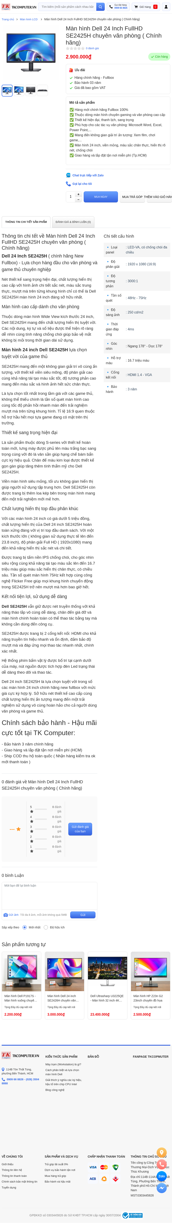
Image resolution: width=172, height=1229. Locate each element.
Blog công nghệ (54, 1089)
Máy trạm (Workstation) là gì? (63, 1064)
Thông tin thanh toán (14, 1175)
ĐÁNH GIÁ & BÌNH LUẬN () (73, 221)
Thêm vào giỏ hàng (159, 197)
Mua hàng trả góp (55, 1175)
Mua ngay (100, 196)
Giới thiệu (7, 1164)
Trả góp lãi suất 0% (56, 1164)
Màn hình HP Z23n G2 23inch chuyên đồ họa (148, 998)
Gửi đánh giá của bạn (80, 829)
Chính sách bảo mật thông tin (19, 1181)
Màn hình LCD (29, 19)
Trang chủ (8, 19)
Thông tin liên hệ (12, 1170)
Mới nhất (34, 927)
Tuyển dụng (9, 1187)
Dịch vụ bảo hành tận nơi (60, 1170)
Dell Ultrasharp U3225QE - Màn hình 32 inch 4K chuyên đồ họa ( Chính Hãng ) (107, 998)
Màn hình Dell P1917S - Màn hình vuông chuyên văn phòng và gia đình (20, 998)
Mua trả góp (132, 197)
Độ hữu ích (57, 927)
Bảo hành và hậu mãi (57, 1181)
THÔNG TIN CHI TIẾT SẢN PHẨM (26, 221)
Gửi (83, 915)
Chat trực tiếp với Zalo (88, 175)
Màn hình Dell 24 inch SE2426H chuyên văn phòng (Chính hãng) (62, 998)
